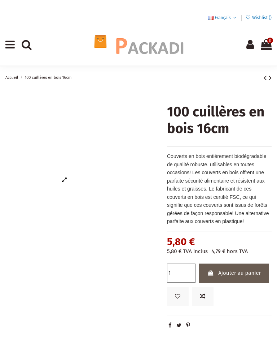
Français (222, 17)
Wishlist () (259, 17)
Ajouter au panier (234, 273)
